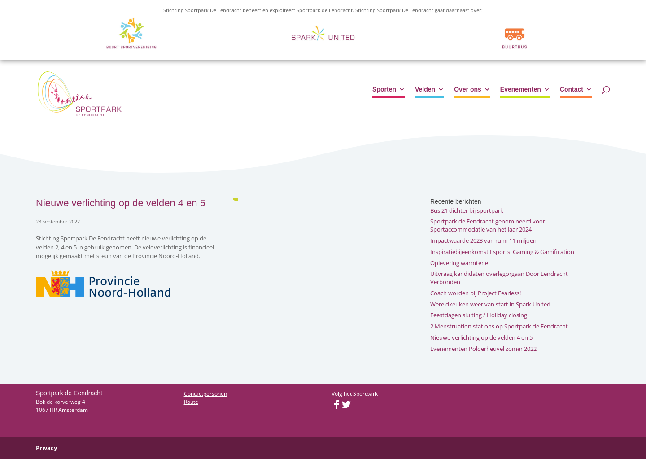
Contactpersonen (205, 394)
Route (191, 402)
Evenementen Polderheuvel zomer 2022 (483, 349)
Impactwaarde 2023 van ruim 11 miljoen (483, 240)
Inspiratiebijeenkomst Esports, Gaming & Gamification (502, 252)
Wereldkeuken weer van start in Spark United (490, 304)
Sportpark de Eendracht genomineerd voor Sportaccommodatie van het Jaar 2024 (487, 225)
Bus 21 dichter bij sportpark (466, 210)
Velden (425, 89)
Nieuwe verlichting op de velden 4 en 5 (481, 337)
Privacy (46, 448)
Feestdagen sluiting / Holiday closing (478, 315)
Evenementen (520, 89)
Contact (571, 89)
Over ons (467, 89)
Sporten (384, 89)
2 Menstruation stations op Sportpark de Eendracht (499, 326)
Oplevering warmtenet (460, 263)
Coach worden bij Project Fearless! (475, 293)
